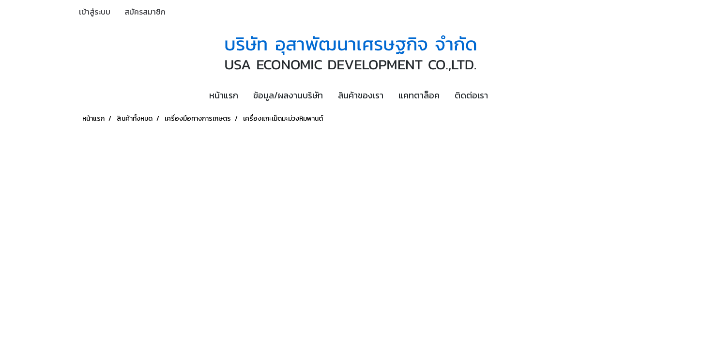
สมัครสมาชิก (145, 11)
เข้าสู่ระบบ (94, 11)
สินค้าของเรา (360, 95)
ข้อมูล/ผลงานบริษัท (288, 95)
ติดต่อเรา (471, 95)
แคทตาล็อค (419, 95)
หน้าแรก (223, 95)
